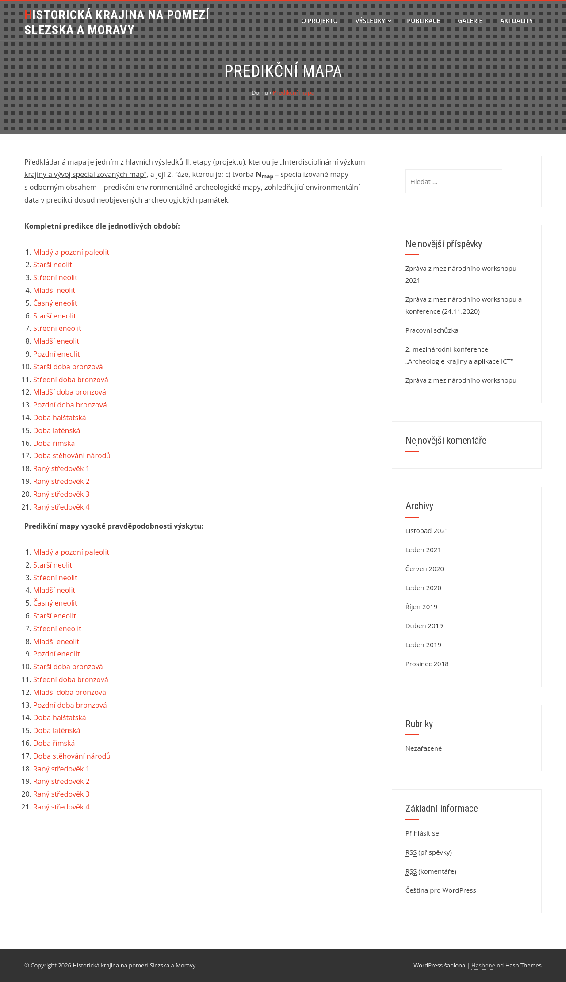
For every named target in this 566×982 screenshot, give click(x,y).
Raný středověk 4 (61, 507)
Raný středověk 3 (61, 494)
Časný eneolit (55, 303)
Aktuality (516, 20)
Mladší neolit (54, 290)
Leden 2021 (423, 549)
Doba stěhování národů (72, 455)
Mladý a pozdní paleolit (71, 252)
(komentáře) (430, 871)
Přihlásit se (422, 833)
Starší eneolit (54, 316)
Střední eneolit (57, 328)
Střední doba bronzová (70, 379)
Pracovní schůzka (432, 330)
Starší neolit (52, 264)
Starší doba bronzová (68, 367)
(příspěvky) (428, 852)
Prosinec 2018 (427, 663)
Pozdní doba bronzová (70, 405)
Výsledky (374, 20)
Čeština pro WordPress (440, 890)
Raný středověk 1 (61, 468)
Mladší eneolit (56, 341)
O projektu (319, 20)
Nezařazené (423, 748)
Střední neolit (55, 277)
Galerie (470, 20)
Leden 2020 (423, 587)
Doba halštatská (59, 417)
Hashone (483, 965)
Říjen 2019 (421, 606)
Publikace (423, 20)
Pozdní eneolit (56, 354)
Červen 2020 (424, 568)
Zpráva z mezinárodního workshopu (460, 380)
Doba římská (54, 443)
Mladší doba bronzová (69, 392)
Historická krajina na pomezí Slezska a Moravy (117, 22)
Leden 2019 (423, 644)
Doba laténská (56, 430)
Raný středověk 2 (61, 481)
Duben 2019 (424, 625)
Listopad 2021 (427, 530)
